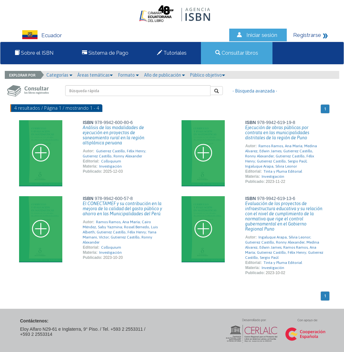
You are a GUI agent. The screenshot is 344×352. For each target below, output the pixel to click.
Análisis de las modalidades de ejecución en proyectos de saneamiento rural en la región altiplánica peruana (113, 135)
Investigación (110, 166)
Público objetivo (207, 75)
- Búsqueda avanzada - (254, 90)
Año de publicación (164, 75)
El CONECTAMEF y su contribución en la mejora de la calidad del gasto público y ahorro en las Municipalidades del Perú (122, 208)
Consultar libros (236, 53)
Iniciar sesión (261, 35)
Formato (128, 75)
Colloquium (111, 161)
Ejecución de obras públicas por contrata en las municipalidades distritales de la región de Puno (277, 132)
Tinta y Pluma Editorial (283, 171)
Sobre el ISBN (34, 53)
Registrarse (307, 35)
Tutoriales (172, 53)
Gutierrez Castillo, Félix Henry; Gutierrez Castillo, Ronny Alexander (114, 153)
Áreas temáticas (95, 75)
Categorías (59, 75)
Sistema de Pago (105, 53)
